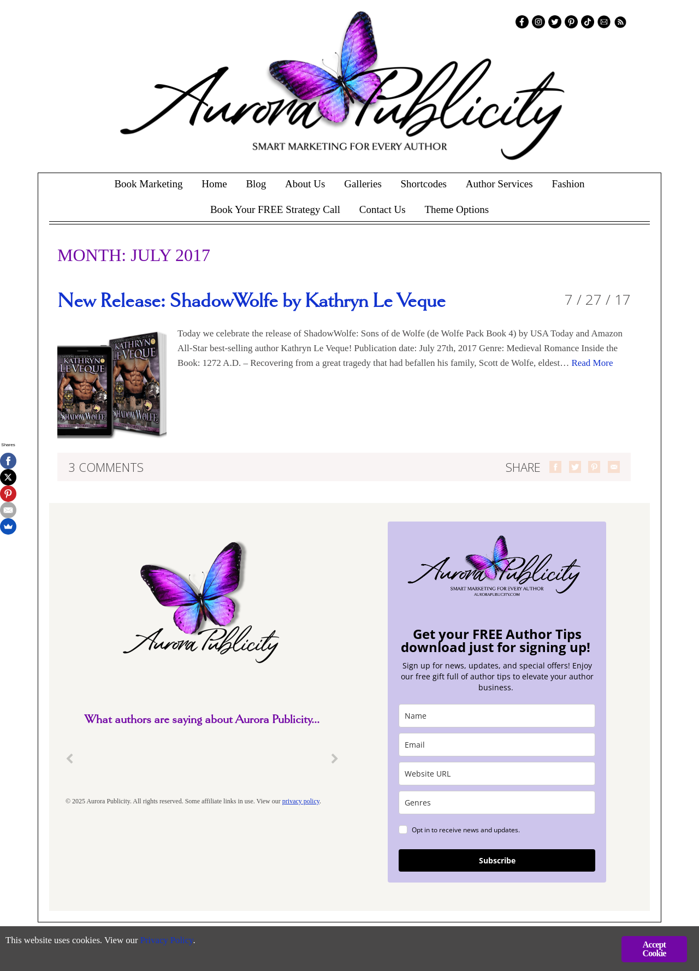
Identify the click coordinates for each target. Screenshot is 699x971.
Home (214, 184)
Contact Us (382, 209)
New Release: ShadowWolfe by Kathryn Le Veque (251, 301)
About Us (305, 184)
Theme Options (456, 209)
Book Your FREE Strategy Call (275, 209)
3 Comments (106, 467)
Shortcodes (424, 184)
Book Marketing (148, 184)
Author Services (499, 184)
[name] (497, 715)
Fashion (568, 184)
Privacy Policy (170, 941)
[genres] (497, 802)
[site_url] (497, 773)
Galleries (363, 184)
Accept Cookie (654, 949)
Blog (256, 184)
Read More (592, 363)
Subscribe (497, 860)
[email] (497, 744)
